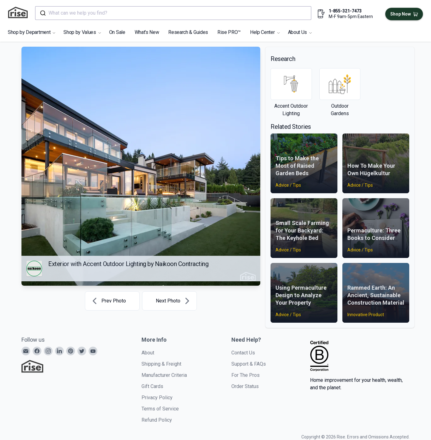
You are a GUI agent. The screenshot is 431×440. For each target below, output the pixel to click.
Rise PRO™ (229, 32)
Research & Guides (188, 32)
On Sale (117, 32)
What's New (147, 32)
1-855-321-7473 (345, 10)
